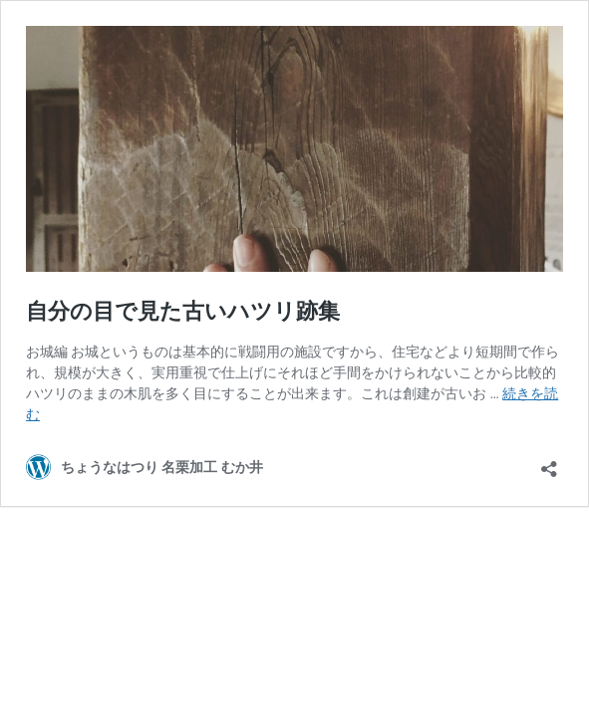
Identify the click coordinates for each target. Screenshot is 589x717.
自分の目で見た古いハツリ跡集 (183, 311)
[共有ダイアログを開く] (549, 462)
